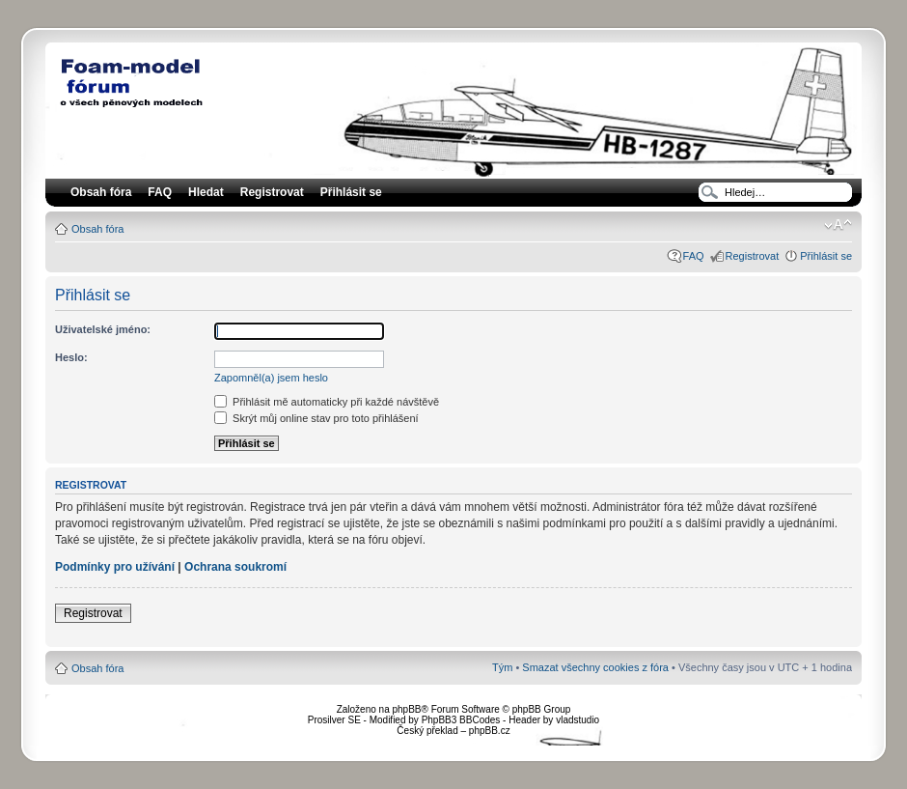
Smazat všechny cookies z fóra (595, 667)
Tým (502, 667)
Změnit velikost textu (838, 225)
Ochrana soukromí (235, 567)
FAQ (693, 256)
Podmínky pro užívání (115, 567)
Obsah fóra (97, 229)
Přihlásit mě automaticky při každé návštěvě (326, 402)
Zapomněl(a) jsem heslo (271, 377)
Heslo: (71, 357)
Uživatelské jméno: (103, 329)
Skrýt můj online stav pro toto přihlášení (316, 418)
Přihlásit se (826, 256)
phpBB (406, 709)
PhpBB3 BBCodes (461, 720)
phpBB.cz (489, 730)
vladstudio (577, 720)
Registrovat (272, 192)
